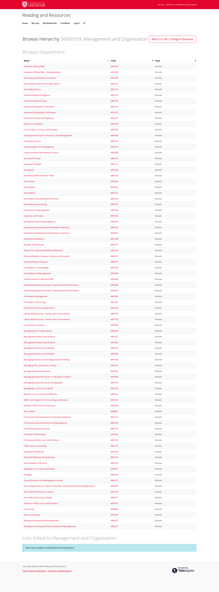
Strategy (28, 474)
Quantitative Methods (34, 451)
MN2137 (114, 256)
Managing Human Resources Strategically (43, 382)
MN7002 (114, 325)
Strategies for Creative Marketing (39, 468)
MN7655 (114, 371)
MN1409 (114, 78)
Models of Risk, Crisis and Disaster (40, 405)
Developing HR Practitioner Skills (39, 175)
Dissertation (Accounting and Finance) (41, 198)
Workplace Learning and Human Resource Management (50, 526)
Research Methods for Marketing (39, 457)
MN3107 (114, 141)
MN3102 (114, 146)
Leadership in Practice (34, 325)
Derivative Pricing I (32, 158)
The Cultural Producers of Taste (38, 491)
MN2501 (114, 526)
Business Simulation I (33, 123)
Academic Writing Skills (34, 66)
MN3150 (114, 440)
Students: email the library (59, 570)
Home (25, 23)
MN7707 (114, 382)
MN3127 (114, 497)
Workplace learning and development (41, 520)
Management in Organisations (38, 330)
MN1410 (114, 400)
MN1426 (114, 514)
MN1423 (114, 434)
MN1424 (114, 215)
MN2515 (114, 244)
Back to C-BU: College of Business (172, 39)
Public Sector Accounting (35, 445)
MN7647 (114, 227)
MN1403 (114, 451)
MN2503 (114, 330)
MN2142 (114, 445)
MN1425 (114, 296)
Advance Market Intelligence (37, 95)
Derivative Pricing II (32, 164)
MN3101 (114, 193)
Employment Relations (34, 238)
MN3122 (114, 112)
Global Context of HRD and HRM (38, 279)
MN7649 (114, 285)
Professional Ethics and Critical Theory (41, 440)
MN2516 (114, 175)
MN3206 (114, 198)
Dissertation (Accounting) (35, 204)
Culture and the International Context (41, 152)
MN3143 (114, 83)
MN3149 (114, 261)
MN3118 (114, 319)
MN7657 (114, 290)
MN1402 (114, 302)
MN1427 (114, 118)
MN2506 (114, 152)
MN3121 (114, 480)
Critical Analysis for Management (39, 146)
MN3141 (114, 417)
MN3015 (114, 468)
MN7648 (114, 376)
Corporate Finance (32, 141)
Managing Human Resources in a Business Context (47, 376)
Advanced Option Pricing (35, 100)
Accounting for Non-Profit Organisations (42, 83)
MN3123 (114, 106)
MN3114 (114, 95)
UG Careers (29, 509)
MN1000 (114, 353)
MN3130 (114, 491)
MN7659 (114, 486)
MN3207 (114, 204)
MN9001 (114, 411)
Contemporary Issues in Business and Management (48, 135)
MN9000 (114, 509)
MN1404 (114, 210)
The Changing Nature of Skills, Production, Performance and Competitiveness (59, 486)
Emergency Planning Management (39, 221)
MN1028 (114, 135)
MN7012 (114, 457)
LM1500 (114, 72)
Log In (77, 23)
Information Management (35, 296)
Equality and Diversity (34, 244)
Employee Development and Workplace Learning (46, 227)
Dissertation (29, 181)
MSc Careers (30, 411)
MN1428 (114, 238)
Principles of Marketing (34, 434)
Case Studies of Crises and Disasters (41, 129)
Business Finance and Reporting (39, 118)
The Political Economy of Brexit (38, 497)
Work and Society (32, 514)
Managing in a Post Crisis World (38, 388)
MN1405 (114, 267)
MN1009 (114, 342)
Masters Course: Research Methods (40, 394)
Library (161, 4)
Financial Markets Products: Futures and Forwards (47, 256)
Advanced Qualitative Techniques (39, 106)
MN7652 (114, 233)
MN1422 (114, 348)
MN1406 (114, 273)
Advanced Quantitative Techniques (40, 112)
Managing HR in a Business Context (40, 365)
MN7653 (114, 394)
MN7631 (114, 503)
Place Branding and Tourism (37, 428)
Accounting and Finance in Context (39, 78)
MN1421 (114, 336)
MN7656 (114, 66)
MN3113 (114, 164)
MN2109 (114, 123)
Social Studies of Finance (35, 463)
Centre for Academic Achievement (181, 4)
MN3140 (114, 250)
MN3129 (114, 100)
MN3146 (114, 170)
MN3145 (114, 388)
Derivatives (29, 170)
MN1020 (114, 307)
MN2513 (114, 520)
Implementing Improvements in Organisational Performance (51, 285)
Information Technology (35, 302)
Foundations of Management (37, 273)
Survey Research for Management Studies (43, 480)
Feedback (65, 23)
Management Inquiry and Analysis (39, 336)
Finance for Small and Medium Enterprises (43, 250)
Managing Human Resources (37, 371)
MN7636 (114, 405)
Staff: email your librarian (34, 570)
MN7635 (114, 221)
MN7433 (114, 181)
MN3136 (114, 463)
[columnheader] (66, 61)
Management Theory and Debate (39, 348)
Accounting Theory (32, 89)
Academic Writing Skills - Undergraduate (42, 72)
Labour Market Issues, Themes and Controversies (47, 313)
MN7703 (114, 359)
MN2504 (114, 422)
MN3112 (114, 158)
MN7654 (114, 187)
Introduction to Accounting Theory (39, 307)
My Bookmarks (50, 23)
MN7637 (114, 365)
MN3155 (114, 313)
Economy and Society (33, 215)
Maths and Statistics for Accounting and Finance (46, 400)
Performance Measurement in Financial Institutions (47, 417)
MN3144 (114, 428)
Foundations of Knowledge (36, 267)
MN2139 (114, 89)
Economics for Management (37, 210)
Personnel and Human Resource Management (45, 422)
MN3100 (114, 474)
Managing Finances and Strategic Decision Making (47, 359)
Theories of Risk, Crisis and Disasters (41, 503)
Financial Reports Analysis (36, 261)
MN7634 (114, 129)
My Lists (35, 23)
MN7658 (114, 279)
